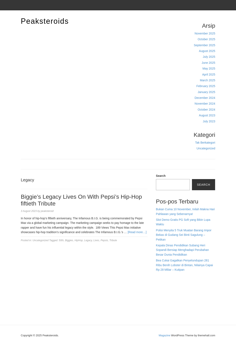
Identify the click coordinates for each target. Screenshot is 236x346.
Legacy (88, 240)
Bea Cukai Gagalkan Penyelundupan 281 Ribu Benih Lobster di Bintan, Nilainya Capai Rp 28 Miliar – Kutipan (184, 265)
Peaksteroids (45, 21)
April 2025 (208, 74)
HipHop (78, 240)
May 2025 (208, 68)
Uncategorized (205, 148)
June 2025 (208, 62)
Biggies (69, 240)
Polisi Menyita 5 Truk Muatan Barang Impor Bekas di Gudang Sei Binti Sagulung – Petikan (183, 235)
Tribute (113, 240)
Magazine (164, 335)
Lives (96, 240)
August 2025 (207, 51)
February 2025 (205, 86)
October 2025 (206, 39)
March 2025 (207, 80)
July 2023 (209, 121)
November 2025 (205, 33)
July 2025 (209, 56)
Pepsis (104, 240)
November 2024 (205, 103)
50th (61, 240)
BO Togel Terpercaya (178, 278)
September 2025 (204, 45)
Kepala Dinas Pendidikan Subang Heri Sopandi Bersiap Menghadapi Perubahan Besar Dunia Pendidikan (182, 250)
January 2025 (206, 92)
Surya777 (162, 306)
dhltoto (160, 278)
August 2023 (207, 115)
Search (161, 175)
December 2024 (205, 97)
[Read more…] (137, 232)
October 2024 (206, 109)
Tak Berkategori (205, 142)
